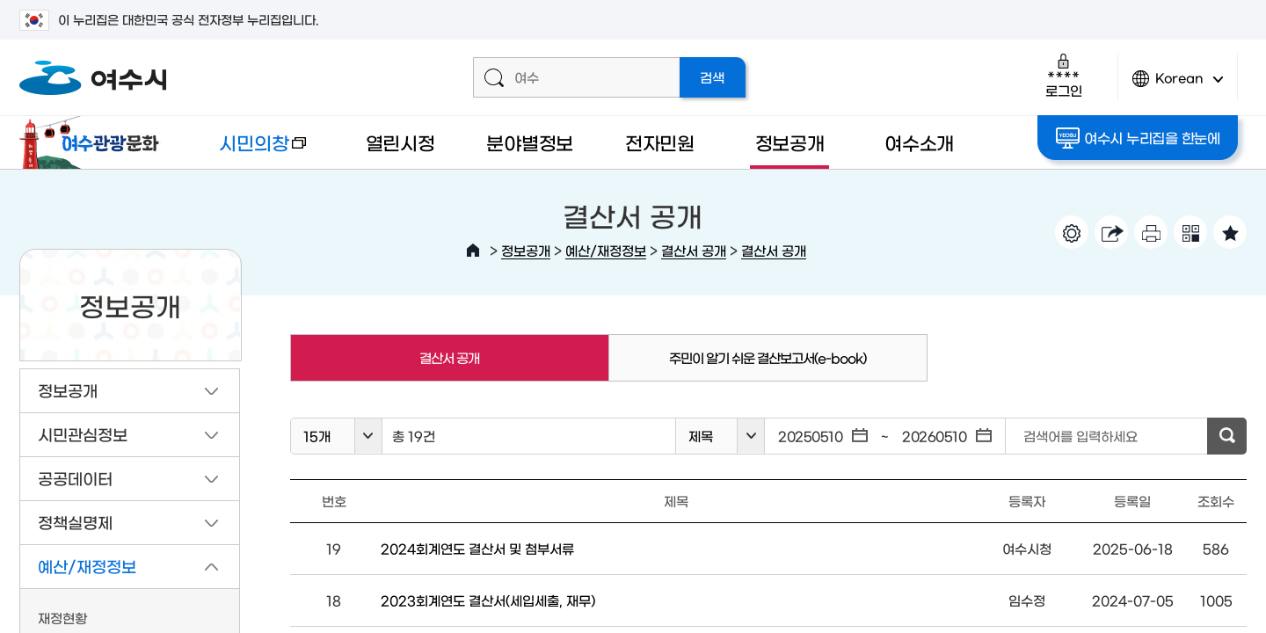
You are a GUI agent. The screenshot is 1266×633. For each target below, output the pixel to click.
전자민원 (660, 142)
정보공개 (790, 142)
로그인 (1063, 75)
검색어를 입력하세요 (1080, 435)
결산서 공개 (693, 250)
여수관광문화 (94, 142)
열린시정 (400, 142)
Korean (1178, 85)
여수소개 (919, 142)
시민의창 (249, 151)
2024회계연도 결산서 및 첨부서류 (477, 548)
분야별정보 (529, 142)
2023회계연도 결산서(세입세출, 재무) (488, 600)
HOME (473, 250)
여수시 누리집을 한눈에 (1138, 138)
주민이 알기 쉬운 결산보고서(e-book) (767, 357)
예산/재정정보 (605, 250)
